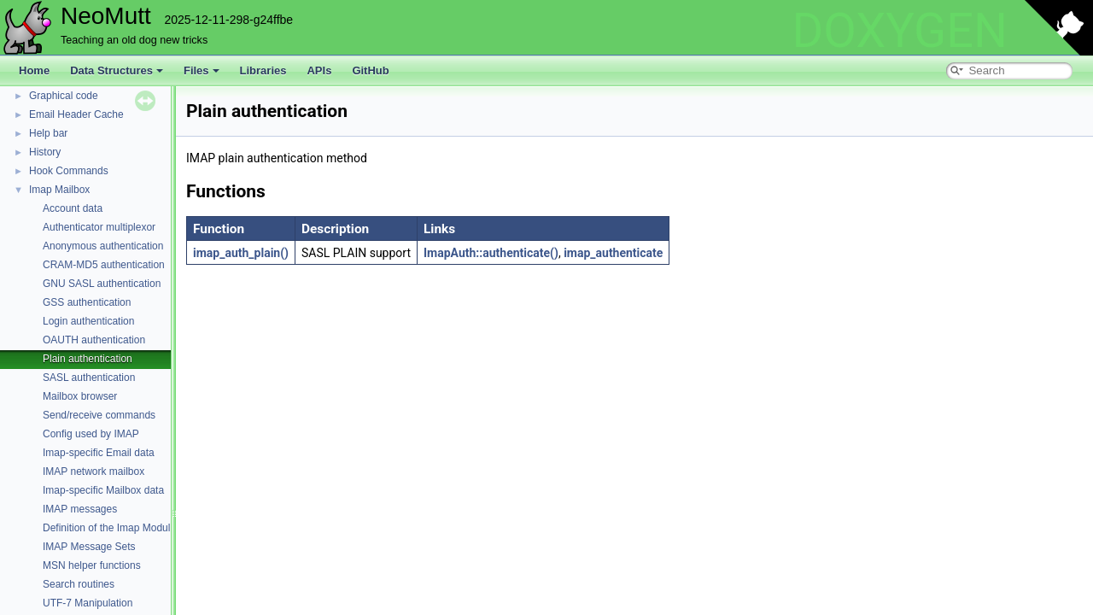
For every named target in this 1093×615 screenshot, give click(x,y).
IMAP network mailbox (93, 471)
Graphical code (63, 96)
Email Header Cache (76, 114)
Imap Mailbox (59, 190)
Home (34, 70)
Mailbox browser (80, 396)
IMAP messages (80, 509)
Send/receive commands (99, 415)
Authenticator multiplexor (99, 227)
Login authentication (88, 321)
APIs (319, 70)
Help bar (48, 133)
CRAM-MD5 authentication (104, 265)
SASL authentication (89, 378)
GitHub (370, 70)
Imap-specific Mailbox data (103, 490)
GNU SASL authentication (102, 284)
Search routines (78, 584)
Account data (72, 208)
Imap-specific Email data (99, 453)
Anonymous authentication (103, 246)
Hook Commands (68, 171)
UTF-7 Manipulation (87, 603)
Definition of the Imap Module (109, 528)
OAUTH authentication (94, 340)
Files (201, 70)
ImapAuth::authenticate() (491, 253)
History (45, 152)
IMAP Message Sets (89, 547)
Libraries (263, 70)
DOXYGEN (900, 30)
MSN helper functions (92, 565)
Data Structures (116, 70)
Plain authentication (87, 359)
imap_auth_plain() (241, 253)
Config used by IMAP (91, 434)
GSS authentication (87, 302)
